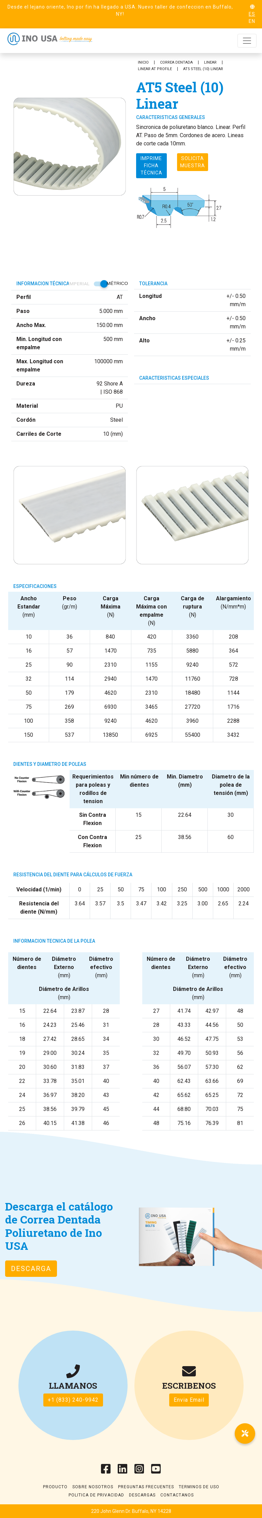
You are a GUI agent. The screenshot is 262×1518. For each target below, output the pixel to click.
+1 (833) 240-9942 (73, 1400)
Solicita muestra (192, 162)
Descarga (31, 1269)
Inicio (143, 62)
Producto (55, 1486)
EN (252, 21)
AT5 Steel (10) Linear (203, 69)
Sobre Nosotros (92, 1486)
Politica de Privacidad (96, 1495)
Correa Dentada (176, 62)
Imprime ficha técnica (151, 165)
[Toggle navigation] (247, 41)
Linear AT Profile (155, 69)
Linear (210, 62)
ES (252, 14)
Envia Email (189, 1400)
